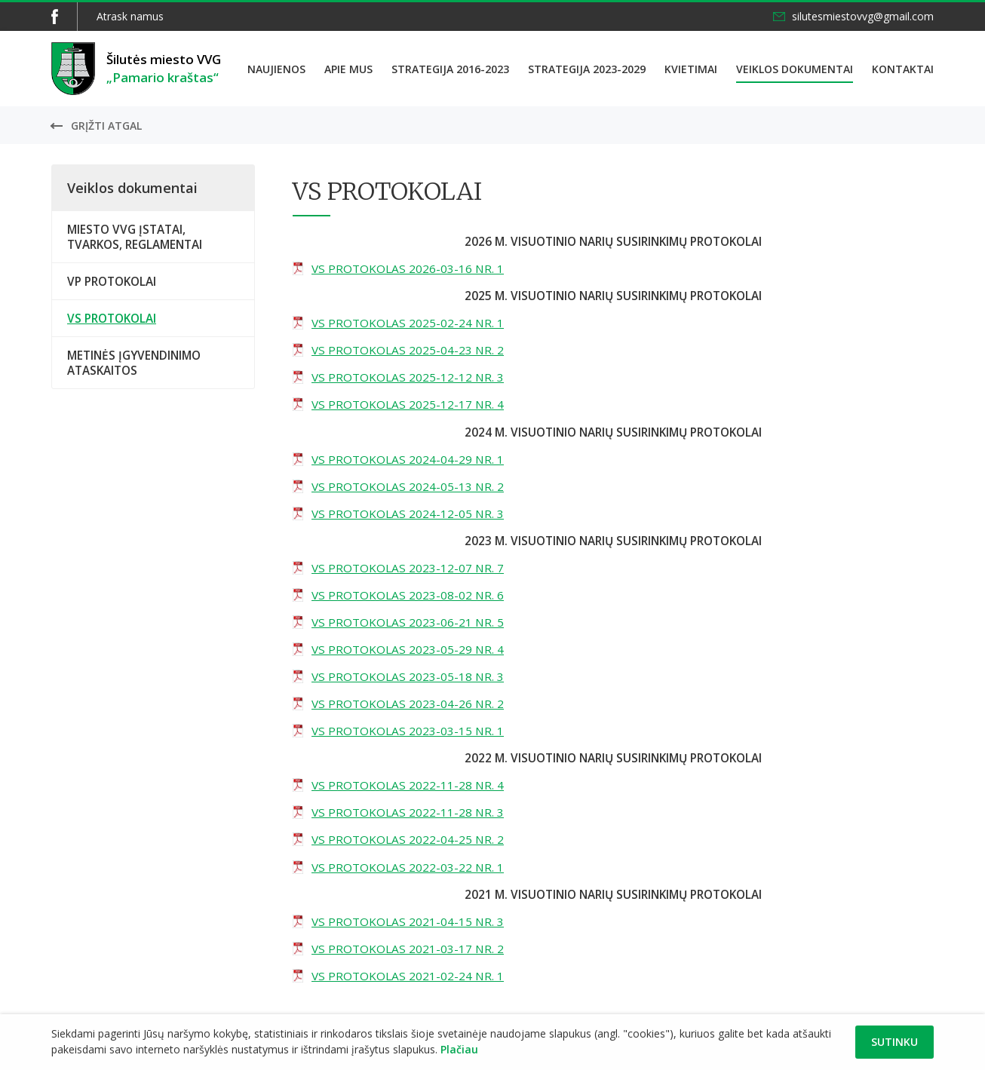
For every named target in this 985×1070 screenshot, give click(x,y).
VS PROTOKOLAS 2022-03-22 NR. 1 (407, 867)
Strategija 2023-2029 (587, 69)
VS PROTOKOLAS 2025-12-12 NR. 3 (407, 377)
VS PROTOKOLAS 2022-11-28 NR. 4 (407, 785)
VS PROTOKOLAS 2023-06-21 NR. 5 (407, 622)
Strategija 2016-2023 (450, 69)
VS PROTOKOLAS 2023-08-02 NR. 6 (407, 594)
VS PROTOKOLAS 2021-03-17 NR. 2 (407, 948)
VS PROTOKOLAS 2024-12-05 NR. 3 (407, 513)
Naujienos (276, 69)
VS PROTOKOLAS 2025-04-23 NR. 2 (407, 349)
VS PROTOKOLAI (111, 318)
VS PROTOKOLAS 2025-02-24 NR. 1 (407, 322)
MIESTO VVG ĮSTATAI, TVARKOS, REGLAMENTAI (134, 237)
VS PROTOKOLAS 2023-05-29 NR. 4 (407, 649)
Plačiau (459, 1049)
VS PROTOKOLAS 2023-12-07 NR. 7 (407, 567)
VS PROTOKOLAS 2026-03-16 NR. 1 (407, 268)
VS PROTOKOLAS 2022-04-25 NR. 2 (407, 839)
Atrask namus (130, 16)
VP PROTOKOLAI (111, 281)
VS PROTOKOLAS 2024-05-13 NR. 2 (407, 486)
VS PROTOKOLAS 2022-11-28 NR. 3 (407, 812)
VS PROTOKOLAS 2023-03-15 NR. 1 (407, 730)
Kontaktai (903, 69)
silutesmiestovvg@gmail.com (863, 16)
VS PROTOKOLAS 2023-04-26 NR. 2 (407, 703)
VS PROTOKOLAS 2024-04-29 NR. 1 (407, 459)
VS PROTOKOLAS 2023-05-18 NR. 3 (407, 676)
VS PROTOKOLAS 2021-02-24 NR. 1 (407, 975)
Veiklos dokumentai (794, 69)
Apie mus (348, 69)
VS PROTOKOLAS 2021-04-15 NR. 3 (407, 921)
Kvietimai (690, 69)
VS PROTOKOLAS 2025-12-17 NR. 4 (407, 404)
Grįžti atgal (106, 125)
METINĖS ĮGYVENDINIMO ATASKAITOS (134, 363)
